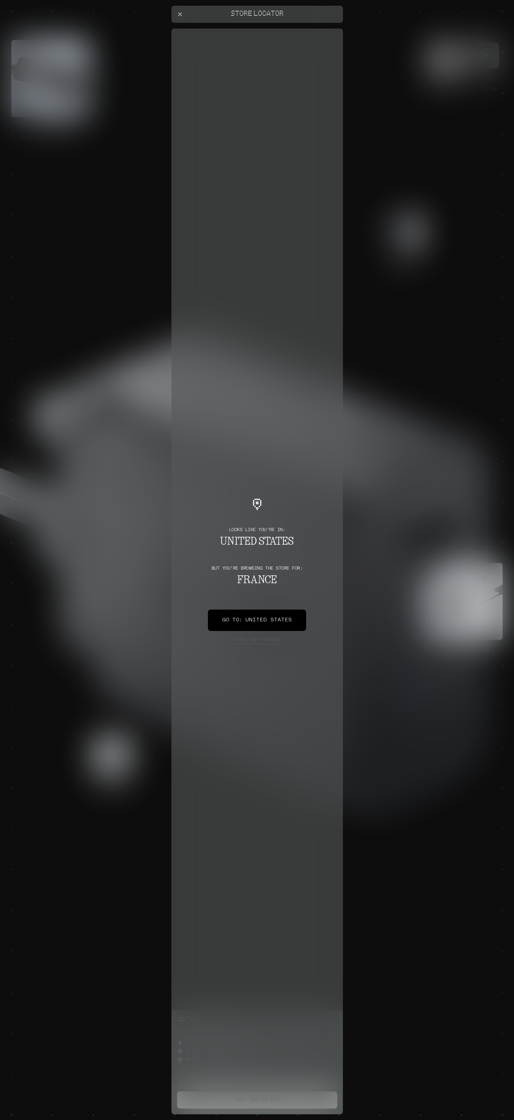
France (257, 640)
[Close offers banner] (334, 30)
